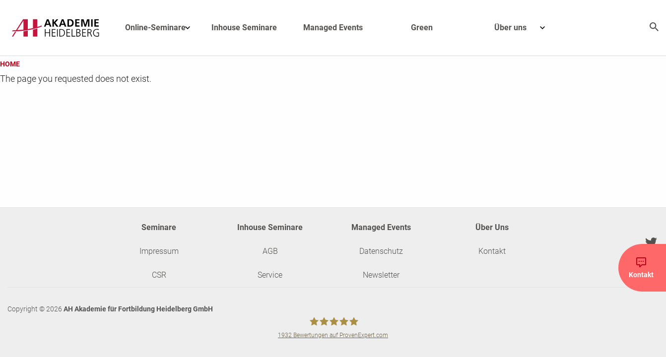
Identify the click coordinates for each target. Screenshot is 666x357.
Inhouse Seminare (244, 27)
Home (10, 64)
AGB (270, 251)
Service (270, 275)
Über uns (524, 28)
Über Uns (492, 227)
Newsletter (381, 275)
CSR (159, 275)
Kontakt (492, 251)
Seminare (158, 227)
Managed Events (333, 27)
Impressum (159, 251)
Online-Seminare (162, 28)
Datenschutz (381, 251)
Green (422, 27)
